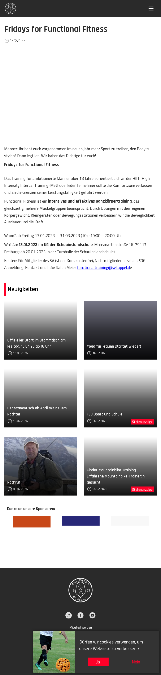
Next (157, 536)
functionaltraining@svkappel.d (103, 267)
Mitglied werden (80, 627)
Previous (4, 536)
